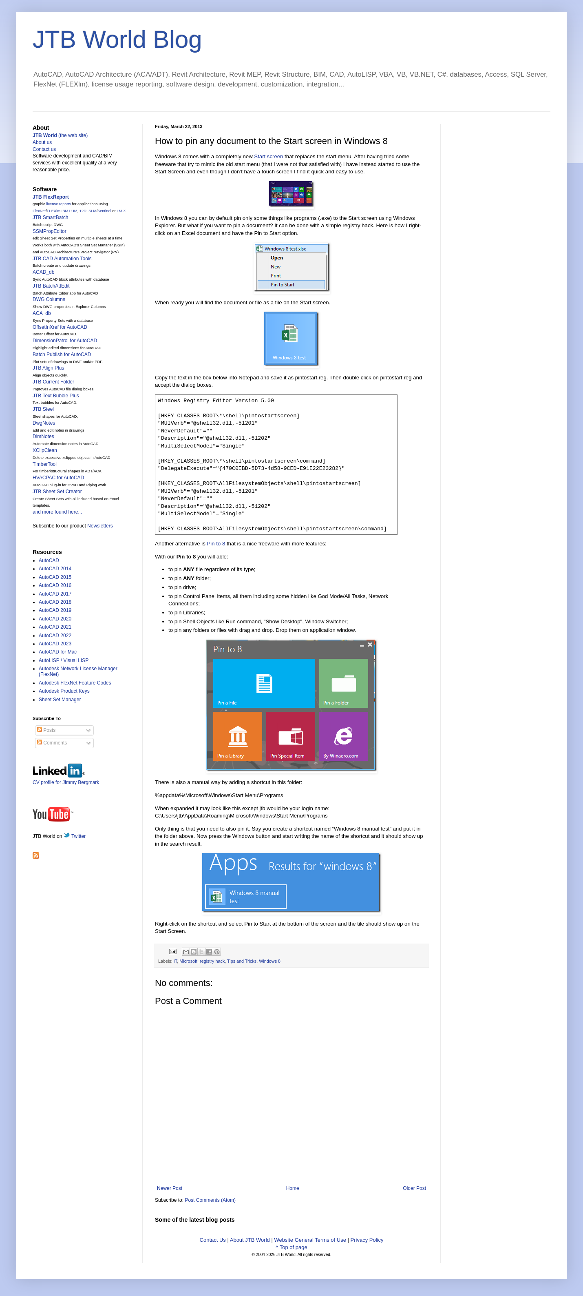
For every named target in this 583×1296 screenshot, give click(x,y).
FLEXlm (53, 211)
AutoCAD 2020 (55, 619)
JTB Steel (43, 409)
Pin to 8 (216, 544)
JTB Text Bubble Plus (56, 396)
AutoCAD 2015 (55, 577)
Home (292, 1188)
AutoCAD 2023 (55, 644)
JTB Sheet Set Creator (57, 491)
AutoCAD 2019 (55, 610)
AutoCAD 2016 (55, 585)
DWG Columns (49, 299)
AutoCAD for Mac (58, 652)
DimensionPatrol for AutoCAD (65, 340)
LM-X (121, 211)
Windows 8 (269, 961)
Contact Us (213, 1240)
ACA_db (42, 313)
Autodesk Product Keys (64, 691)
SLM (92, 211)
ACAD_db (43, 272)
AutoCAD (49, 560)
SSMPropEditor (49, 231)
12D (83, 211)
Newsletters (100, 526)
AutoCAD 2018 (55, 602)
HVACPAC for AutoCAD (58, 478)
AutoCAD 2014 (55, 569)
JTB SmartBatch (50, 217)
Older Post (414, 1188)
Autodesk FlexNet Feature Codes (75, 683)
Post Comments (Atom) (210, 1200)
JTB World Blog (117, 39)
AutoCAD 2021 (55, 627)
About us (42, 142)
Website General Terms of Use (310, 1240)
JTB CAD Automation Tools (62, 258)
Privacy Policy (367, 1240)
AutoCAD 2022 (55, 635)
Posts (46, 730)
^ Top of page (291, 1247)
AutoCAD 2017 (55, 594)
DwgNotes (44, 423)
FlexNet (39, 211)
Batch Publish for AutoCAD (62, 354)
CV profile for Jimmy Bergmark (66, 779)
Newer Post (169, 1188)
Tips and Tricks (241, 961)
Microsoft (188, 961)
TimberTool (45, 464)
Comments (52, 743)
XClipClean (45, 450)
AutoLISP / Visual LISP (63, 660)
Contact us (44, 149)
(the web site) (60, 135)
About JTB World (250, 1240)
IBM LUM (69, 211)
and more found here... (57, 512)
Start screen (268, 156)
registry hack (212, 961)
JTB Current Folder (53, 382)
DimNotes (43, 436)
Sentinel (104, 211)
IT (175, 961)
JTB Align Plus (48, 368)
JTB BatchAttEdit (51, 286)
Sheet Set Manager (60, 699)
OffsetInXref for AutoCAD (60, 327)
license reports (58, 204)
